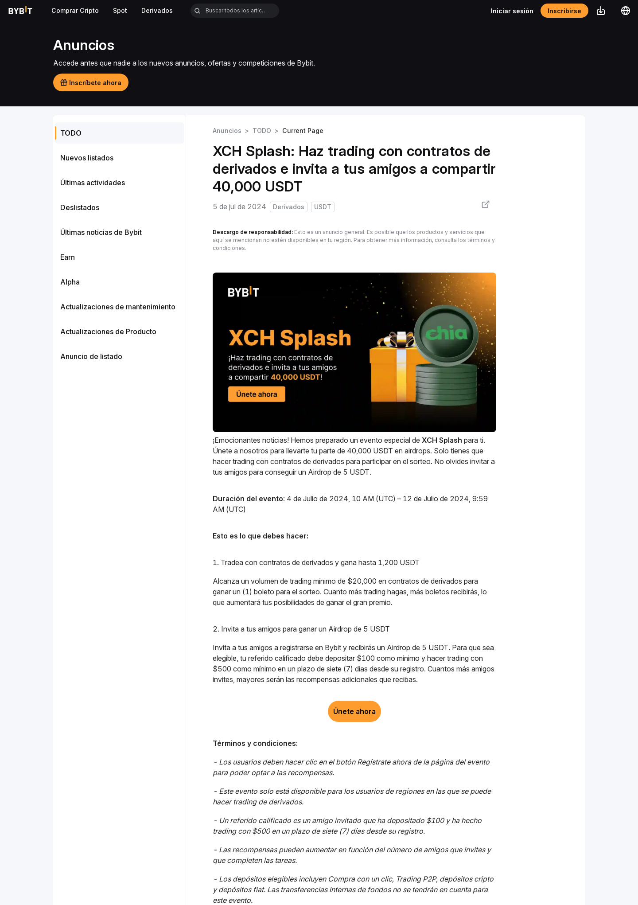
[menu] (119, 245)
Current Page (302, 130)
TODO (262, 130)
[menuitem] (119, 133)
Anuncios (227, 130)
